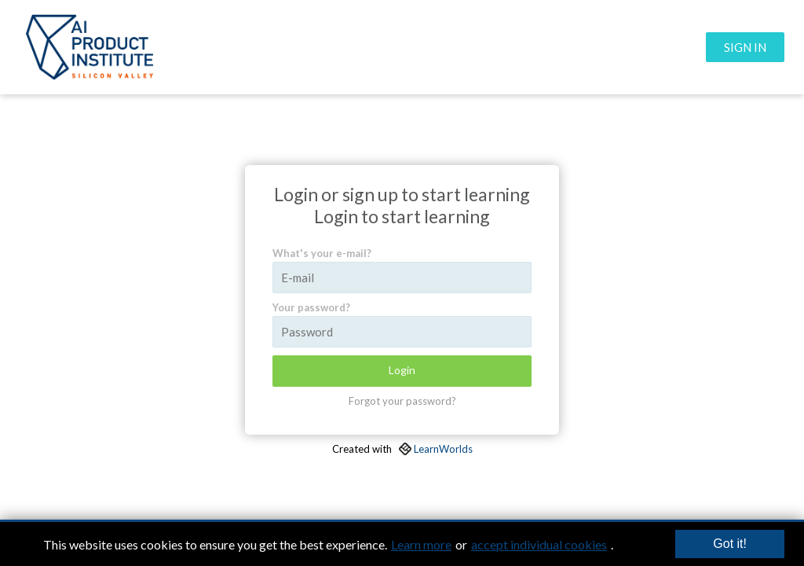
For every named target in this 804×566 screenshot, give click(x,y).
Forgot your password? (402, 401)
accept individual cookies (539, 544)
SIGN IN (745, 47)
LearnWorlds (443, 449)
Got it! (730, 543)
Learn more (421, 544)
